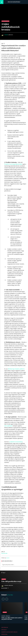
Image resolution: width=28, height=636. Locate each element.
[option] (12, 611)
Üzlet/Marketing (5, 21)
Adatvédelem (4, 627)
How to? (3, 579)
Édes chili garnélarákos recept (11, 581)
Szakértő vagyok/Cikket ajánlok (9, 632)
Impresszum (4, 634)
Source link (4, 553)
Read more (4, 588)
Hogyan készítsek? (14, 2)
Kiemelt (4, 612)
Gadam (6, 34)
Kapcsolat (4, 629)
